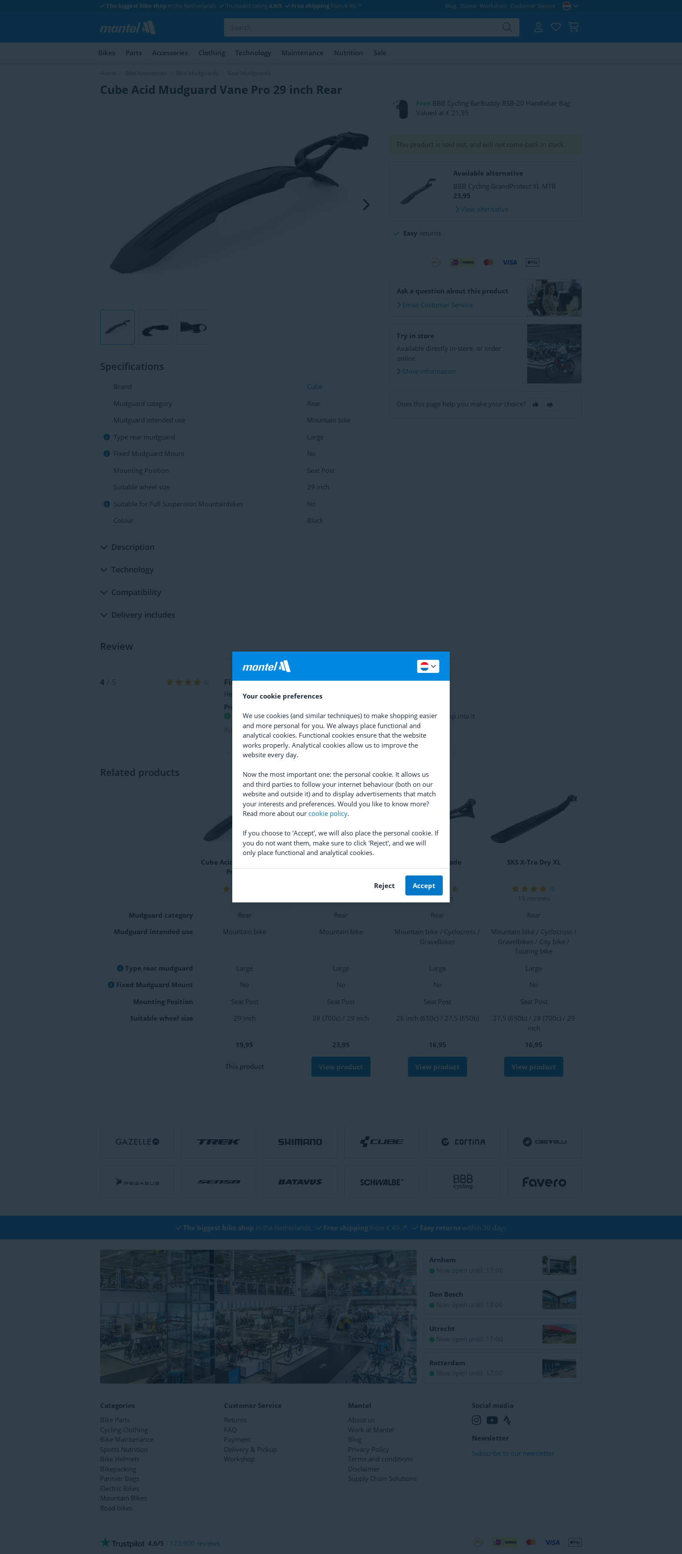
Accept (424, 885)
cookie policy (328, 813)
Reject (384, 885)
